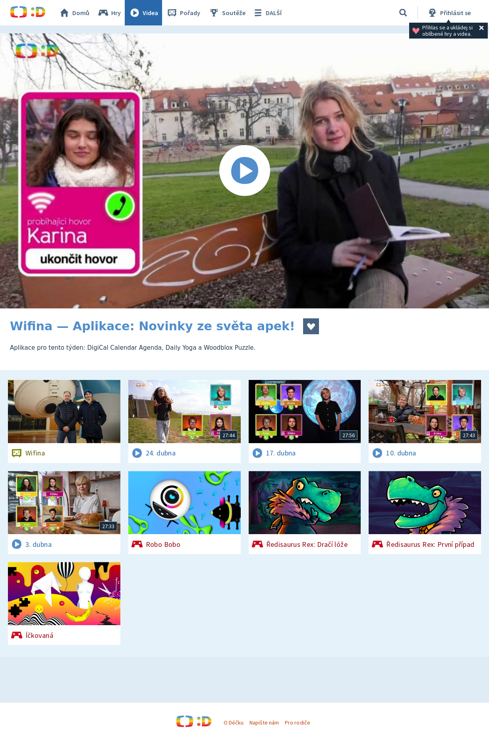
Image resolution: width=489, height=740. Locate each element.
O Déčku (234, 722)
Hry (109, 13)
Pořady (183, 13)
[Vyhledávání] (403, 12)
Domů (73, 13)
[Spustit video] (244, 170)
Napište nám (264, 722)
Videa (143, 13)
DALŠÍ (267, 13)
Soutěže (226, 13)
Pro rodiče (297, 722)
